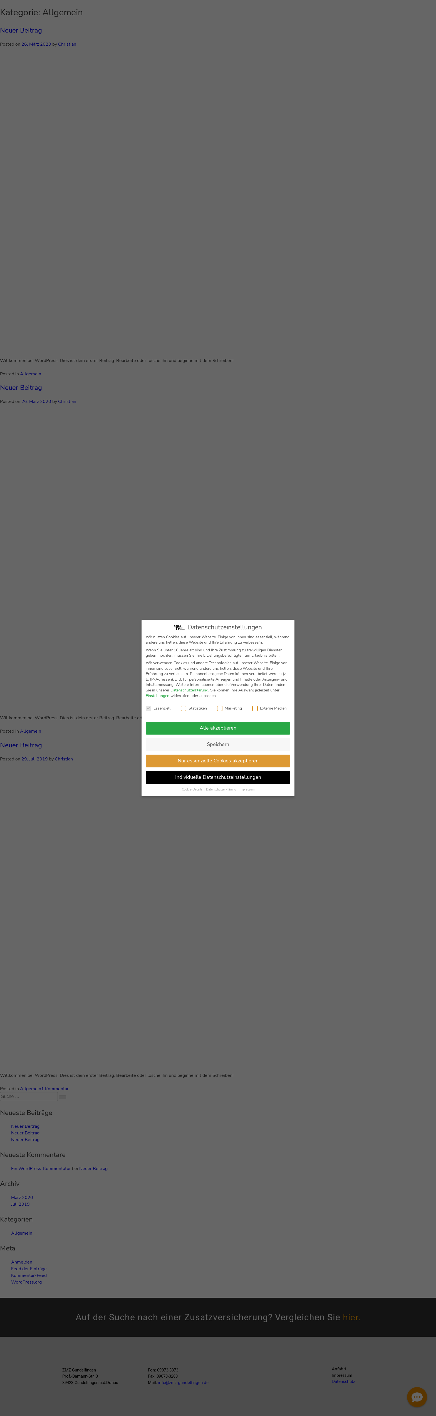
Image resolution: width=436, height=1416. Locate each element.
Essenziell (158, 708)
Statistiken (194, 708)
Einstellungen (157, 696)
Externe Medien (269, 708)
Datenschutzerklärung (189, 690)
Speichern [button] (218, 745)
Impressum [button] (247, 790)
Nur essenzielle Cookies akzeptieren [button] (218, 761)
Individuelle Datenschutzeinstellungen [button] (218, 777)
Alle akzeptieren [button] (218, 728)
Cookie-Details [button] (192, 790)
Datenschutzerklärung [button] (221, 790)
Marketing (229, 708)
